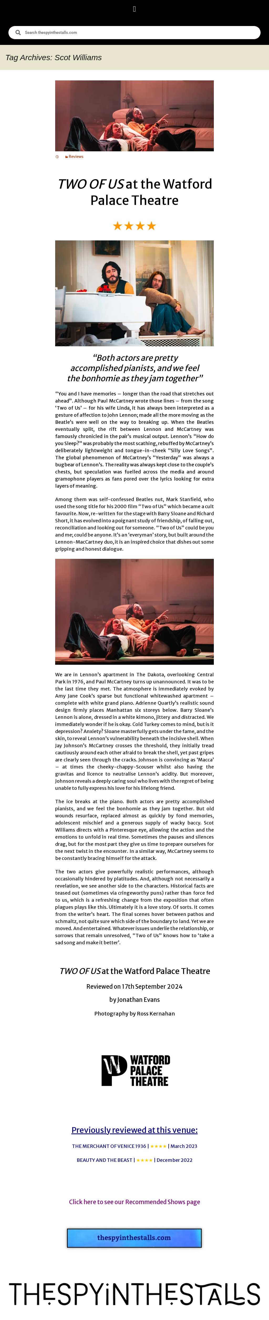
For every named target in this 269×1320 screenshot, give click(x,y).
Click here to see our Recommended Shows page (134, 1202)
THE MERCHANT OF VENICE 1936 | (134, 1146)
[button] (134, 9)
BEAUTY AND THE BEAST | (135, 1160)
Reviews (76, 156)
